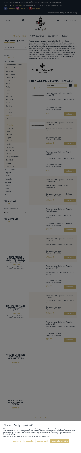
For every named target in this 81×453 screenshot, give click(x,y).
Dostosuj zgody (42, 441)
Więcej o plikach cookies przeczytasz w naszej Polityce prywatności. (27, 436)
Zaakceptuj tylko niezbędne (23, 441)
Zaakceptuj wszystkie (60, 441)
